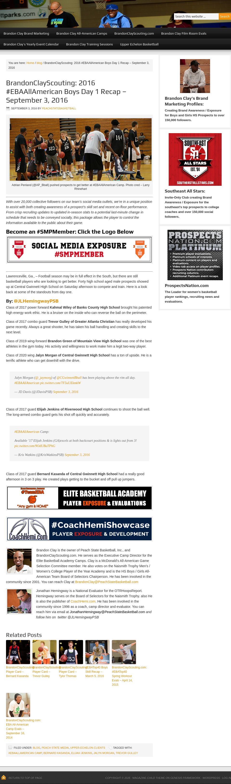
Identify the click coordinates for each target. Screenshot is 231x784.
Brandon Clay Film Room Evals (183, 33)
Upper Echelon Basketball (139, 44)
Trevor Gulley (127, 753)
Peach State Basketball (59, 14)
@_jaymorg (43, 378)
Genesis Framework (185, 777)
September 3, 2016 (65, 392)
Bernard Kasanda (56, 753)
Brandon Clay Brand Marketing (26, 33)
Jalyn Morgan (104, 753)
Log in (226, 777)
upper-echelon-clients (87, 747)
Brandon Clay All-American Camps (81, 33)
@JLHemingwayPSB (36, 301)
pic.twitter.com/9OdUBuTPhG (34, 446)
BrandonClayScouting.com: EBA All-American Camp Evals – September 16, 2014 (18, 729)
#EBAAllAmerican (26, 383)
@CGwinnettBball (69, 378)
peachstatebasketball (59, 108)
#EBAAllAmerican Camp (25, 753)
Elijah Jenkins (81, 753)
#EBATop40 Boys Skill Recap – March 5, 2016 (96, 672)
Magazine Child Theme (148, 777)
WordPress (211, 777)
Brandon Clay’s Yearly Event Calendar (31, 44)
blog (36, 747)
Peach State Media (55, 747)
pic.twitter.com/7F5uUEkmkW (60, 383)
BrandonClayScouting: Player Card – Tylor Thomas (71, 672)
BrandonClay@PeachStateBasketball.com (106, 582)
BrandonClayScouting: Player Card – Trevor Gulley (44, 672)
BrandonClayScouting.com (134, 33)
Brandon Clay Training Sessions (89, 44)
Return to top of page (25, 777)
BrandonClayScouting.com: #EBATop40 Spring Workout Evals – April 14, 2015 (124, 676)
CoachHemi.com (83, 601)
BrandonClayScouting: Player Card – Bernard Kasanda (18, 672)
